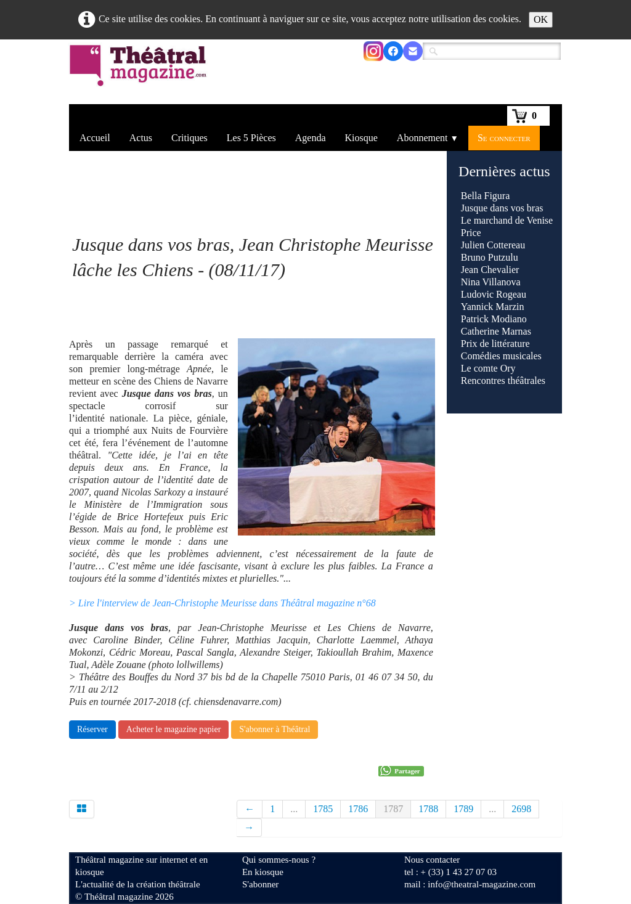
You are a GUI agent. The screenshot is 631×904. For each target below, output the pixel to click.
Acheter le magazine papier (173, 729)
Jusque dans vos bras (502, 208)
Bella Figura (485, 195)
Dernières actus (504, 171)
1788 (428, 809)
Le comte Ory (488, 368)
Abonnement (427, 137)
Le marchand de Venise (507, 220)
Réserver (92, 729)
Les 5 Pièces (251, 137)
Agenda (310, 137)
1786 (358, 809)
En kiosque (262, 872)
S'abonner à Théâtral (274, 729)
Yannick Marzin (492, 306)
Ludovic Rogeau (493, 294)
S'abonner (260, 884)
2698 (521, 809)
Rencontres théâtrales (503, 380)
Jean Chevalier (490, 269)
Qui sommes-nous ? (279, 860)
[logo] (140, 73)
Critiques (189, 137)
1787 (393, 809)
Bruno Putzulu (489, 257)
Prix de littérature (495, 343)
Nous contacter (432, 860)
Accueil (94, 137)
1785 (323, 809)
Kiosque (361, 137)
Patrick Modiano (494, 319)
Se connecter (504, 137)
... (294, 809)
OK (541, 19)
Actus (140, 137)
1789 (463, 809)
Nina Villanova (491, 282)
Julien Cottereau (493, 245)
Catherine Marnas (496, 331)
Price (471, 232)
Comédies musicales (501, 356)
